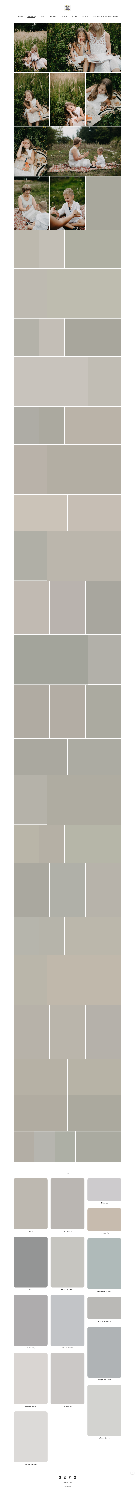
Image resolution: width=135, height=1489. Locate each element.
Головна (20, 16)
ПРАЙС (43, 16)
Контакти (85, 16)
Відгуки (74, 16)
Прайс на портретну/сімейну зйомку (105, 16)
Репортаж (64, 16)
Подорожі (53, 16)
